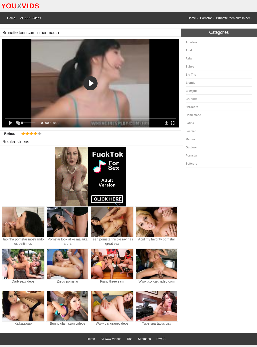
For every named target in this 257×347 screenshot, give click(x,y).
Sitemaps (144, 339)
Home (91, 339)
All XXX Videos (111, 339)
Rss (129, 339)
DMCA (160, 339)
